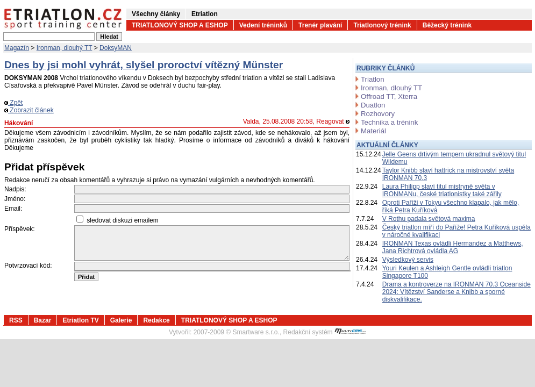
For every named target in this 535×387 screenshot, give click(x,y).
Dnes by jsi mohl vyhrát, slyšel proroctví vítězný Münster (143, 64)
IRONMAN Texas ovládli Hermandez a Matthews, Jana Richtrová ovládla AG (452, 247)
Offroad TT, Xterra (389, 96)
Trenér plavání (320, 25)
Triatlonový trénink (382, 25)
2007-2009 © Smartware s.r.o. (237, 332)
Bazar (43, 320)
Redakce (156, 320)
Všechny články (156, 14)
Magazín (16, 48)
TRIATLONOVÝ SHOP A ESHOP (180, 25)
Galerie (121, 320)
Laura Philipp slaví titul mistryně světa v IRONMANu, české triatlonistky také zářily (442, 190)
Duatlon (373, 105)
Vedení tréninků (263, 25)
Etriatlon (204, 14)
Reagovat (332, 121)
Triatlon (372, 79)
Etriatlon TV (80, 320)
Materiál (373, 131)
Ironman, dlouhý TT (64, 48)
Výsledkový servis (407, 259)
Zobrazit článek (29, 110)
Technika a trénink (389, 122)
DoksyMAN (115, 48)
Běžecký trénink (447, 25)
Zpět (13, 102)
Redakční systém (324, 332)
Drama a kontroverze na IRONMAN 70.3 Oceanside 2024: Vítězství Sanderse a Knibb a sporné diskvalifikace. (456, 292)
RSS (16, 320)
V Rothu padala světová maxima (428, 219)
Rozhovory (378, 114)
